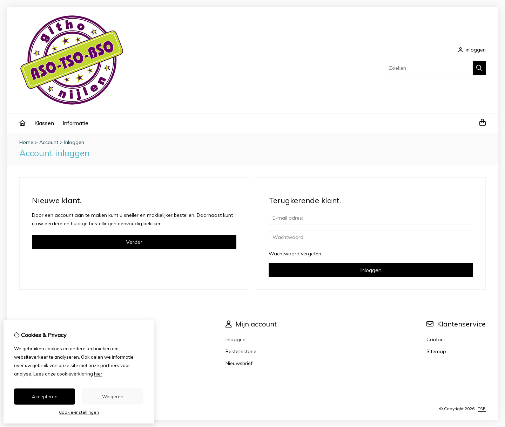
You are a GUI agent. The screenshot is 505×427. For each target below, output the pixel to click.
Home (26, 142)
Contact (435, 339)
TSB (482, 408)
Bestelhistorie (240, 351)
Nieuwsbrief (238, 363)
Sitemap (436, 351)
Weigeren (112, 396)
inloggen (472, 50)
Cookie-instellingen (79, 412)
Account (48, 142)
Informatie (75, 122)
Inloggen (74, 142)
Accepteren (45, 396)
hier (98, 374)
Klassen (44, 122)
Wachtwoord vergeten (295, 253)
